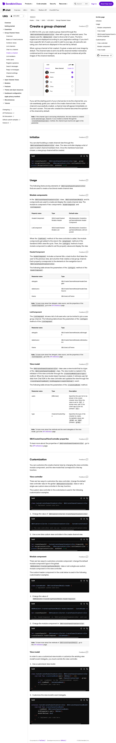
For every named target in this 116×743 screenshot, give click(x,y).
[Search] (81, 4)
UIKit (25, 10)
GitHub (63, 740)
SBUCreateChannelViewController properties (106, 35)
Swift (33, 156)
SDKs (33, 10)
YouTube (42, 740)
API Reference (8, 113)
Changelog (7, 109)
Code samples (41, 4)
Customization (100, 40)
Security (53, 4)
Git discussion (8, 116)
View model (101, 31)
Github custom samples (11, 120)
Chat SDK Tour (54, 10)
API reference (56, 305)
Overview (17, 10)
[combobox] (17, 16)
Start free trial (106, 4)
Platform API (43, 10)
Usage (98, 24)
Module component (103, 46)
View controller (102, 43)
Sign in (94, 4)
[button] (17, 16)
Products (29, 4)
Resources (63, 4)
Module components (104, 28)
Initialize (99, 21)
